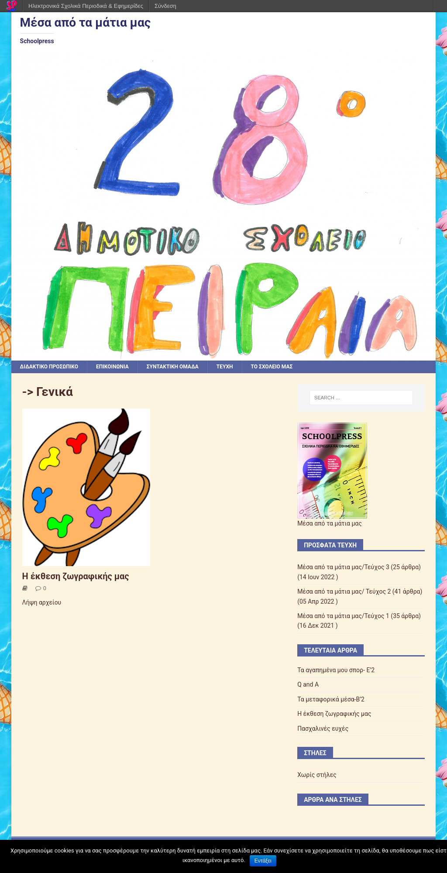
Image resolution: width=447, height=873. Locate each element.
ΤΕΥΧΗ (225, 367)
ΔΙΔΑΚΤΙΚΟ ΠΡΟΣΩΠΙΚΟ (49, 367)
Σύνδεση (165, 6)
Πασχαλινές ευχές (322, 728)
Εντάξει (263, 861)
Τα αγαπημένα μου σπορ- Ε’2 (336, 670)
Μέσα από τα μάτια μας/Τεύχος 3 (343, 567)
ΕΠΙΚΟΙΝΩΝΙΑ (112, 367)
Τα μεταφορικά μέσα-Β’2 (330, 699)
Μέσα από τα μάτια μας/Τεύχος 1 (343, 615)
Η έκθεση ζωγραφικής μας (75, 576)
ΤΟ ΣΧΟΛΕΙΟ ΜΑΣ (272, 367)
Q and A (308, 684)
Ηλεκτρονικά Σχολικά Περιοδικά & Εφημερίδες (85, 6)
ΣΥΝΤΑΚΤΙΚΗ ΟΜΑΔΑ (173, 367)
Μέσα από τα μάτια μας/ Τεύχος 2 (344, 591)
